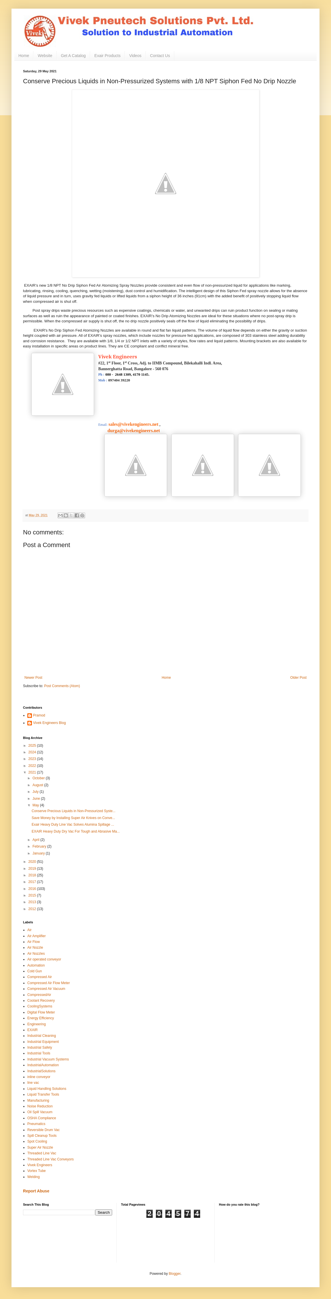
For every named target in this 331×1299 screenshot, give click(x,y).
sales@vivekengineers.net (133, 424)
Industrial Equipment (43, 1042)
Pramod (39, 715)
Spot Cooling (37, 1141)
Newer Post (33, 678)
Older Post (298, 678)
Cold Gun (34, 971)
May (36, 805)
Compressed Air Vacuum (46, 989)
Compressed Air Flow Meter (48, 983)
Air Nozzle (35, 948)
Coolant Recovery (41, 1001)
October (39, 778)
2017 (32, 882)
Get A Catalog (73, 55)
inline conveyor (38, 1077)
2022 (32, 766)
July (36, 792)
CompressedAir (39, 995)
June (36, 799)
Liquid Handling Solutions (46, 1089)
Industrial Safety (39, 1047)
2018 (32, 875)
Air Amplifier (36, 936)
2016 (32, 889)
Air (29, 930)
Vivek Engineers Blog (49, 723)
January (39, 853)
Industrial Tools (38, 1053)
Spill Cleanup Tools (42, 1136)
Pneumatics (36, 1124)
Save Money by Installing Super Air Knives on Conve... (73, 818)
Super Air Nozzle (40, 1147)
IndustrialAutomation (43, 1065)
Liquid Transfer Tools (43, 1094)
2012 (32, 909)
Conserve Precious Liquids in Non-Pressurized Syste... (73, 811)
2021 (32, 772)
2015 (32, 895)
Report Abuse (36, 1191)
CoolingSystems (39, 1006)
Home (23, 55)
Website (45, 55)
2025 (32, 746)
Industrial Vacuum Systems (48, 1059)
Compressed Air (39, 977)
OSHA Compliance (41, 1118)
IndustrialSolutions (41, 1071)
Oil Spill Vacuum (39, 1112)
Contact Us (160, 55)
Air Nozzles (36, 954)
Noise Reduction (40, 1106)
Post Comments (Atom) (62, 686)
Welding (33, 1177)
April (36, 840)
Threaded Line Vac (41, 1153)
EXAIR (32, 1030)
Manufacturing (38, 1100)
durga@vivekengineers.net (129, 430)
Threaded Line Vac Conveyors (50, 1159)
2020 (32, 862)
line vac (33, 1083)
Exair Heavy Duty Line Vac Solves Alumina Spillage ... (73, 824)
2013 (32, 902)
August (38, 785)
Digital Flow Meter (41, 1012)
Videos (135, 55)
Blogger (175, 1274)
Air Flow (33, 942)
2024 (32, 752)
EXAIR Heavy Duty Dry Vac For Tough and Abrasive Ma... (76, 831)
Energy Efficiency (40, 1018)
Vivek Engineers (39, 1165)
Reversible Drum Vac (43, 1130)
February (39, 846)
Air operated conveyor (44, 959)
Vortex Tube (36, 1171)
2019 (32, 869)
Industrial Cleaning (41, 1036)
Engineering (36, 1024)
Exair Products (107, 55)
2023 (32, 759)
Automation (36, 965)
